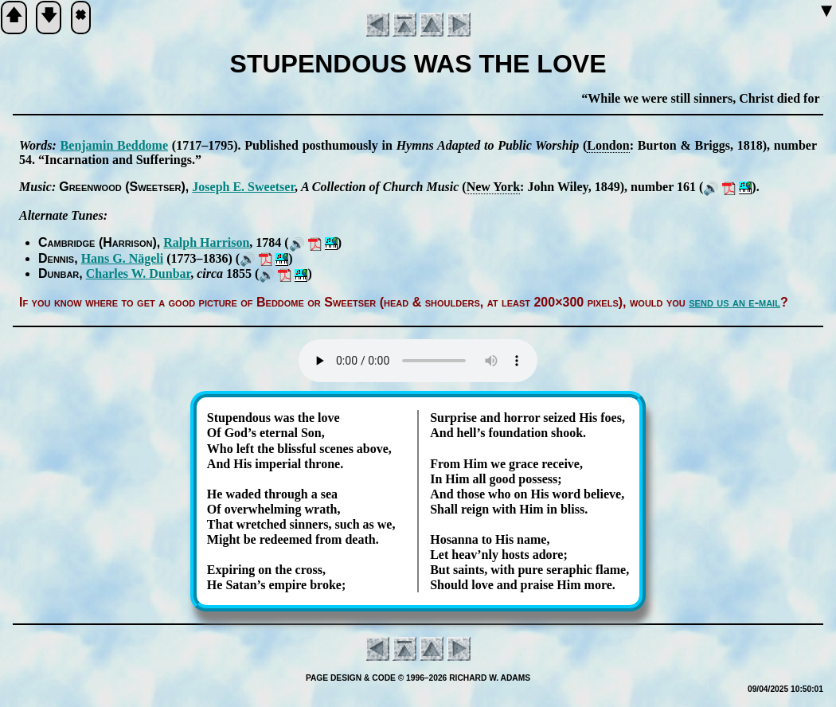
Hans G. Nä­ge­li (122, 258)
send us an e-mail (734, 302)
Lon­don (608, 145)
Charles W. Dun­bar (138, 273)
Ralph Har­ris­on (206, 242)
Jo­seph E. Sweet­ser (243, 186)
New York (493, 186)
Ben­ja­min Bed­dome (114, 145)
